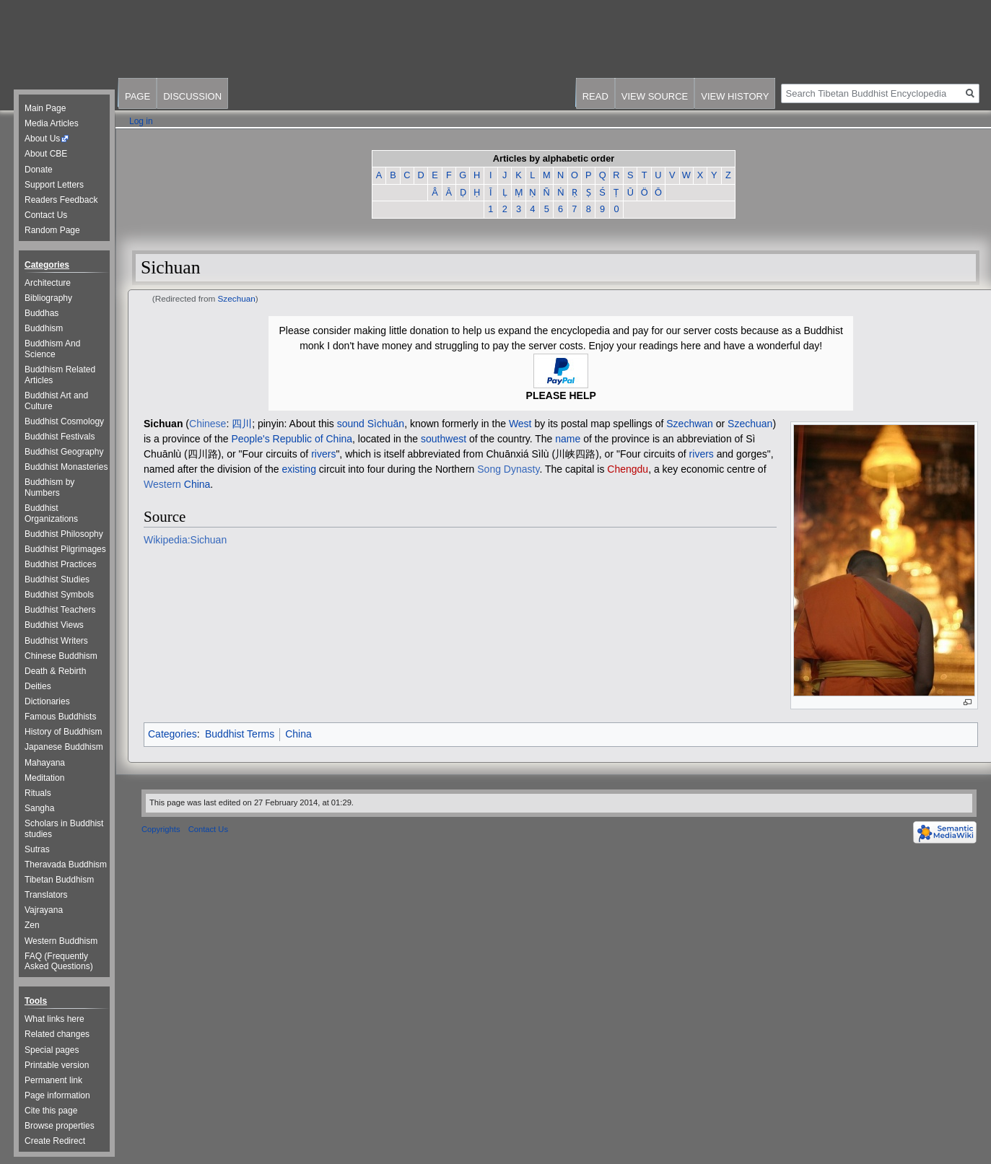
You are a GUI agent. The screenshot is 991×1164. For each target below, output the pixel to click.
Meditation (44, 778)
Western (162, 484)
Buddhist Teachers (60, 610)
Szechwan (689, 423)
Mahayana (45, 763)
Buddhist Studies (57, 579)
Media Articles (52, 123)
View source (654, 96)
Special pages (52, 1050)
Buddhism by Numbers (49, 487)
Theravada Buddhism (66, 864)
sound (350, 423)
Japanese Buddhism (64, 747)
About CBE (46, 154)
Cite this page (51, 1111)
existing (298, 469)
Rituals (38, 793)
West (520, 423)
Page (137, 96)
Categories (172, 734)
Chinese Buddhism (61, 656)
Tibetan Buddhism (59, 880)
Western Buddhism (61, 941)
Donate (39, 170)
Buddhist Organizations (51, 513)
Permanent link (53, 1080)
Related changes (57, 1034)
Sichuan (163, 423)
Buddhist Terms (239, 734)
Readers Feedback (61, 200)
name (567, 439)
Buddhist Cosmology (64, 421)
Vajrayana (44, 910)
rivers (323, 454)
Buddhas (41, 313)
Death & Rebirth (55, 671)
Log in (141, 121)
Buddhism (44, 328)
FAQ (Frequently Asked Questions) (59, 961)
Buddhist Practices (60, 564)
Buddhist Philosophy (64, 534)
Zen (32, 925)
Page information (57, 1095)
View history (735, 96)
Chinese (207, 423)
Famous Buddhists (60, 717)
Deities (38, 686)
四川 (242, 423)
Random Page (52, 230)
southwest (443, 439)
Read (595, 96)
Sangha (39, 808)
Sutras (37, 849)
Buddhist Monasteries (66, 467)
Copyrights (160, 829)
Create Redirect (55, 1141)
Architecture (48, 283)
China (197, 484)
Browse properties (60, 1126)
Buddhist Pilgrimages (65, 549)
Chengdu (627, 469)
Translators (46, 895)
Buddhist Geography (64, 452)
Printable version (57, 1065)
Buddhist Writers (56, 641)
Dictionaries (47, 701)
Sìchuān (385, 423)
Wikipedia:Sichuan (185, 540)
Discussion (192, 96)
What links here (54, 1019)
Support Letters (54, 185)
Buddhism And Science (52, 348)
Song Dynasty (508, 469)
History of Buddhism (63, 732)
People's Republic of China (291, 439)
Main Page (45, 108)
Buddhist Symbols (59, 595)
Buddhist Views (54, 625)
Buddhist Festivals (60, 437)
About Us (42, 139)
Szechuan (237, 298)
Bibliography (48, 298)
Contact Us (46, 215)
